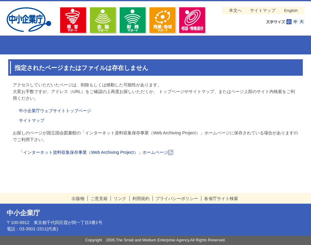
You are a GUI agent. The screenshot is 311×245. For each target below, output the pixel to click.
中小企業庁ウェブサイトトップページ (55, 110)
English (291, 10)
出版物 (78, 198)
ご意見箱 (99, 198)
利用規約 (140, 198)
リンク (120, 198)
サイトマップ (262, 10)
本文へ (235, 10)
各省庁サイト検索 (221, 198)
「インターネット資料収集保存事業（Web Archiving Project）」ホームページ (96, 152)
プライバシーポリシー (177, 198)
